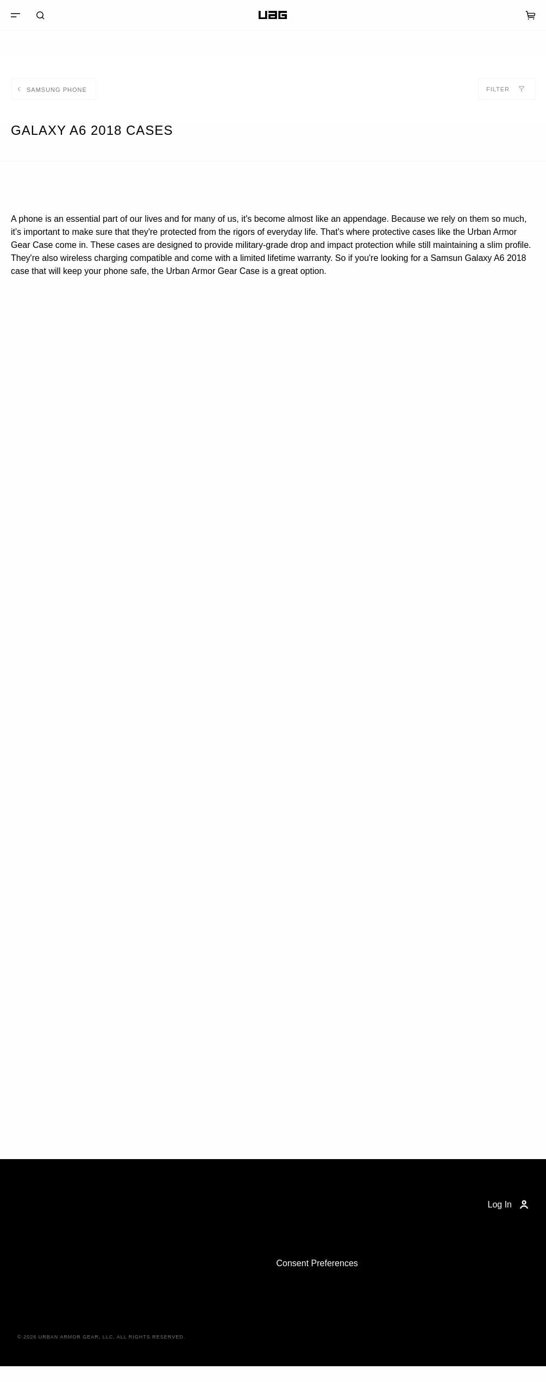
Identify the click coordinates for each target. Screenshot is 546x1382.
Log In (509, 1204)
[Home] (273, 15)
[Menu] (15, 15)
